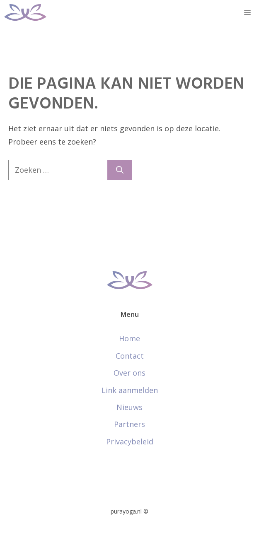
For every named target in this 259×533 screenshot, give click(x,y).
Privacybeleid (129, 441)
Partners (129, 424)
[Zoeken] (119, 170)
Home (129, 338)
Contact (130, 356)
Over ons (129, 373)
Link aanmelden (130, 390)
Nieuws (129, 407)
